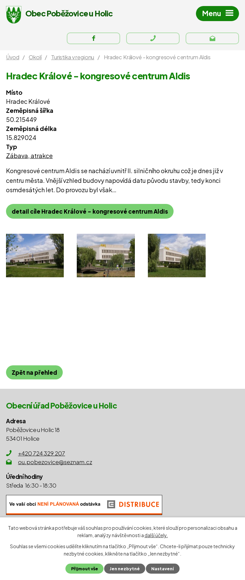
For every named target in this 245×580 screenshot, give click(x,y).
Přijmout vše (84, 568)
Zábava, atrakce (29, 155)
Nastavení (162, 568)
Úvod (12, 57)
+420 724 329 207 (41, 453)
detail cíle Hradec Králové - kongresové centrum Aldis (90, 211)
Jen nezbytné (124, 568)
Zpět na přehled (34, 372)
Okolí (35, 57)
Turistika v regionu (72, 57)
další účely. (156, 535)
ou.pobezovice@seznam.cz (55, 461)
